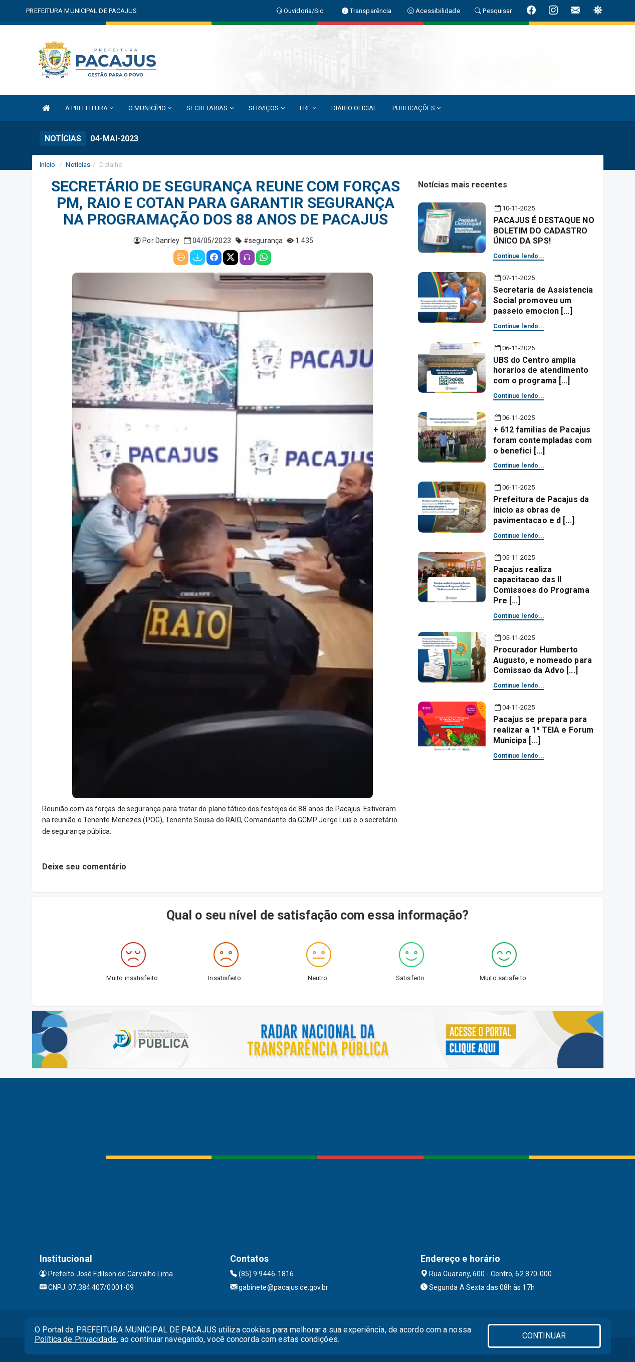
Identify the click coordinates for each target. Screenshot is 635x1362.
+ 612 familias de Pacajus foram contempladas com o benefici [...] (542, 440)
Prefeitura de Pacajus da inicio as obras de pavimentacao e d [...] (541, 510)
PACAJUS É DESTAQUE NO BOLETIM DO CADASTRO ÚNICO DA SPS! (543, 230)
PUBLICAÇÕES (416, 108)
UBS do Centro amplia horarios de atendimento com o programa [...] (540, 370)
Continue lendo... (519, 256)
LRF (308, 108)
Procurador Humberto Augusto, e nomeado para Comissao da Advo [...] (542, 660)
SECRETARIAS (209, 108)
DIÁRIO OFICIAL (354, 108)
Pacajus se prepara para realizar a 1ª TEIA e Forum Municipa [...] (543, 730)
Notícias (78, 164)
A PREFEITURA (89, 108)
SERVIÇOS (267, 108)
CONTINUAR (544, 1335)
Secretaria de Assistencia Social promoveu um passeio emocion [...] (543, 300)
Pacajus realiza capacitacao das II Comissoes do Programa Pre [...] (541, 585)
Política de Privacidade (76, 1339)
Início (48, 164)
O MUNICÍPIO (149, 108)
